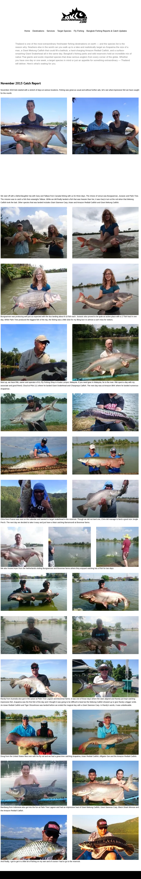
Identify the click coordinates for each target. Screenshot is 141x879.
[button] (34, 126)
